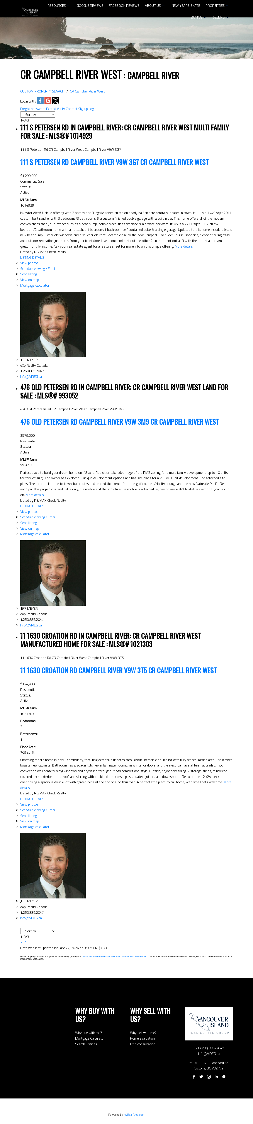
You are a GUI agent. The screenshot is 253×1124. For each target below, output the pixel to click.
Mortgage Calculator (90, 1038)
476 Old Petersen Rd (119, 421)
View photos (29, 262)
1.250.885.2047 (32, 370)
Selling (219, 17)
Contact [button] (71, 108)
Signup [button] (83, 108)
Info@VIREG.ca (31, 376)
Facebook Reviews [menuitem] (124, 5)
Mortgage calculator (34, 285)
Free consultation (142, 1044)
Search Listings (86, 1044)
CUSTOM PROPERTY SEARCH (42, 91)
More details (184, 246)
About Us (153, 5)
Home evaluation (142, 1038)
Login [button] (92, 108)
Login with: (28, 101)
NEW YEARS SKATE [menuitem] (186, 5)
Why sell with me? (143, 1032)
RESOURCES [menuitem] (57, 5)
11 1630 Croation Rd (118, 670)
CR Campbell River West (87, 91)
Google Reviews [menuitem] (90, 5)
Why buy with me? (88, 1032)
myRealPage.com (134, 1114)
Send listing (28, 274)
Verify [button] (61, 108)
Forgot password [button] (32, 108)
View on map (29, 279)
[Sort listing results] (37, 114)
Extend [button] (51, 108)
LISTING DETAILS (32, 257)
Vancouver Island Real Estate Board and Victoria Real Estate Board (114, 956)
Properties (215, 5)
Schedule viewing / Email (38, 268)
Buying (196, 17)
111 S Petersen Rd (114, 162)
